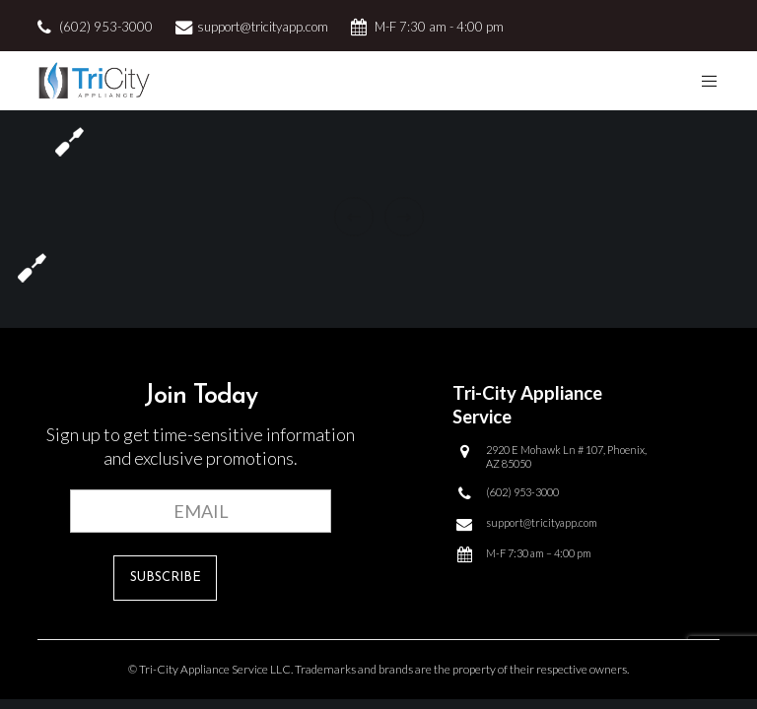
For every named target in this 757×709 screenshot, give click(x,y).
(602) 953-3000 (106, 26)
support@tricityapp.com (262, 26)
